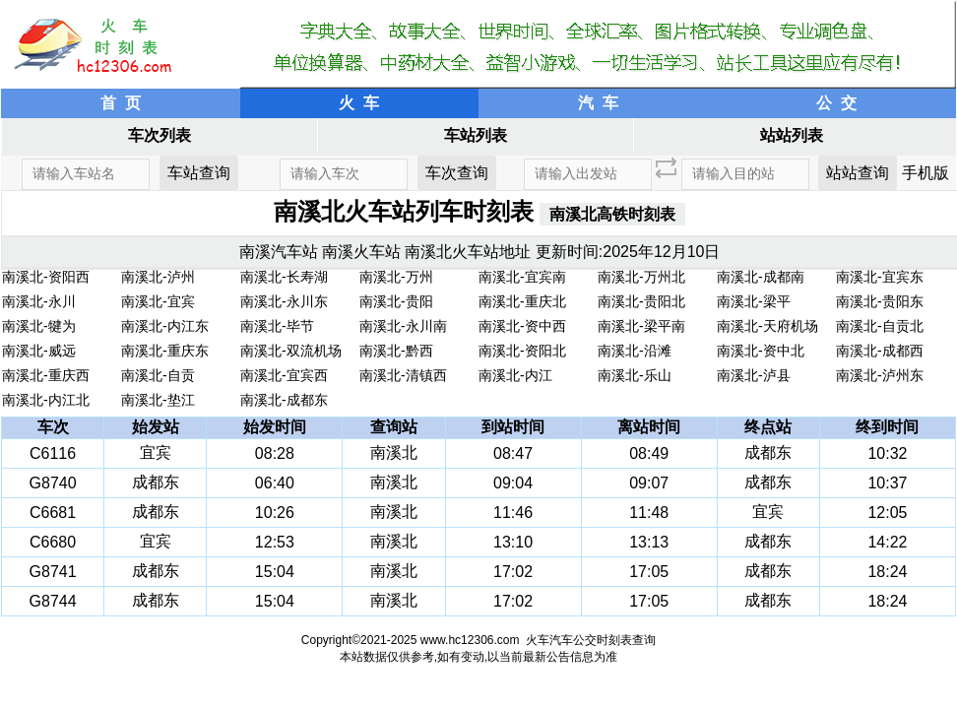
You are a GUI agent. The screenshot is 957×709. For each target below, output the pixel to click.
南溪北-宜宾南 (522, 277)
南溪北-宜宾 (158, 301)
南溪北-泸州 (158, 277)
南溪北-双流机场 (291, 350)
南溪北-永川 (39, 301)
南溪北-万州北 (641, 277)
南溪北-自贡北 (880, 326)
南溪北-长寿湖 (284, 277)
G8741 (53, 571)
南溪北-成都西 (880, 350)
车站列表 (475, 135)
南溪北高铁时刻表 (612, 214)
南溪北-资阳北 (522, 350)
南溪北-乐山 (634, 375)
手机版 (925, 172)
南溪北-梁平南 (641, 326)
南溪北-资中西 (522, 326)
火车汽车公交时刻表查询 (591, 640)
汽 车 (598, 103)
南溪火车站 (361, 251)
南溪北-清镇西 (403, 375)
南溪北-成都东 (284, 400)
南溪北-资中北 (760, 350)
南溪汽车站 (278, 251)
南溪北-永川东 (284, 301)
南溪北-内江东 (165, 326)
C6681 (53, 512)
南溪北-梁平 (754, 301)
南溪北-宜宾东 (880, 277)
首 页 (120, 103)
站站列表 (791, 135)
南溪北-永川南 (403, 326)
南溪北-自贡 (158, 375)
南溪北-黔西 (396, 350)
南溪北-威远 (39, 350)
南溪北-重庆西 (46, 375)
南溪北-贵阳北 (641, 301)
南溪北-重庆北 (522, 301)
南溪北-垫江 (158, 400)
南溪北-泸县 (754, 375)
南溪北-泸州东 (880, 375)
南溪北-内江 (515, 375)
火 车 (359, 103)
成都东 (768, 452)
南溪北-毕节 (277, 326)
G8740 (53, 483)
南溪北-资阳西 (46, 277)
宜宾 (155, 452)
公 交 (836, 103)
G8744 (53, 601)
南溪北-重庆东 (165, 350)
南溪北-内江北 (46, 400)
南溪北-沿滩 (634, 350)
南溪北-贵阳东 (880, 301)
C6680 (53, 542)
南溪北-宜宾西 (284, 375)
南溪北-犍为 (39, 326)
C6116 (53, 453)
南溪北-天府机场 (767, 326)
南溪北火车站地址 (468, 251)
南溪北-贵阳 (396, 301)
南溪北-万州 (396, 277)
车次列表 (159, 135)
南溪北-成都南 (760, 277)
